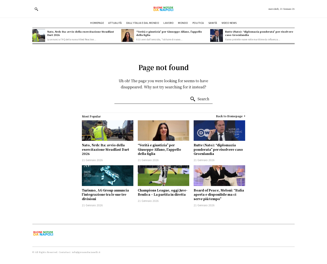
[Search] (200, 99)
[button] (36, 9)
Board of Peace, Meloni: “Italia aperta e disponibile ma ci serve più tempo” (219, 194)
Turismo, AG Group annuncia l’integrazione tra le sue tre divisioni (105, 194)
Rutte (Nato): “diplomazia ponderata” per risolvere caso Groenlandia (259, 33)
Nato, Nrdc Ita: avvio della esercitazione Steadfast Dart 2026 (80, 33)
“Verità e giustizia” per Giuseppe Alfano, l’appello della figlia (169, 33)
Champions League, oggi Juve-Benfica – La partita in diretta (162, 192)
